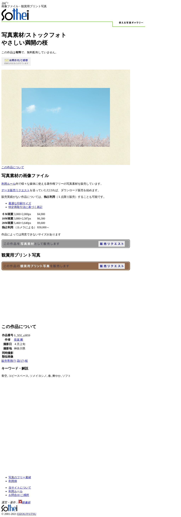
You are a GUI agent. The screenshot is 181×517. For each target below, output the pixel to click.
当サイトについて (19, 487)
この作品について (12, 167)
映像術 (26, 502)
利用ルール (8, 183)
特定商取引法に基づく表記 (25, 207)
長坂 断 (18, 339)
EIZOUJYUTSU (26, 513)
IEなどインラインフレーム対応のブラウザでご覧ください (65, 117)
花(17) (20, 360)
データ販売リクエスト (15, 190)
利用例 (12, 481)
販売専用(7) (8, 360)
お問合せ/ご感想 (18, 495)
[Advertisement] (90, 295)
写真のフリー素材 (19, 477)
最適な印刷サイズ (19, 203)
